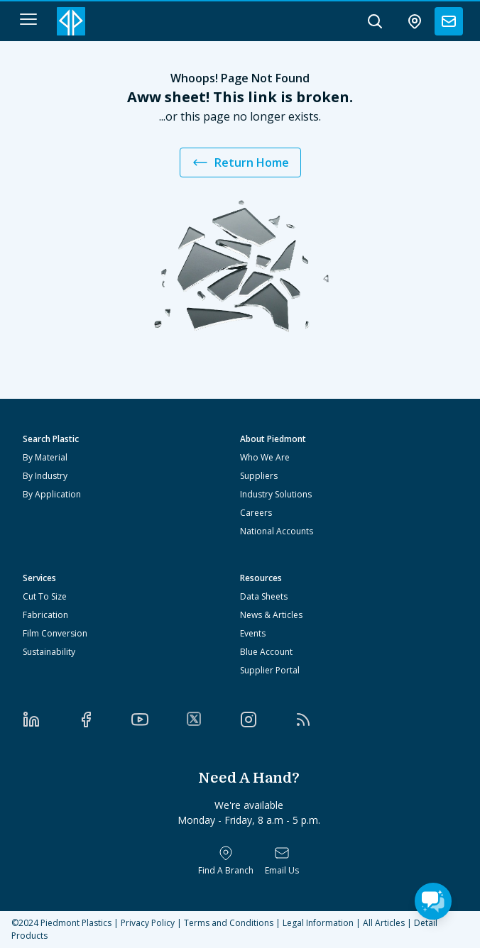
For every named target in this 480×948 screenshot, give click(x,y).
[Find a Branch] (225, 860)
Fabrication (45, 615)
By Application (52, 494)
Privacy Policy (148, 923)
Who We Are (265, 457)
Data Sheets (264, 596)
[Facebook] (104, 719)
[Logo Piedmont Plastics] (71, 21)
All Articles (384, 923)
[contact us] (449, 21)
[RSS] (322, 719)
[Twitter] (213, 719)
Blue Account (266, 652)
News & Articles (271, 615)
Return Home (240, 162)
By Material (45, 457)
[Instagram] (267, 719)
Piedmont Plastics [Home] (75, 923)
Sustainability (49, 652)
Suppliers (259, 476)
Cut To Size (45, 596)
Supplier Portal (270, 670)
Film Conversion (55, 633)
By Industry (45, 476)
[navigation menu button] (28, 19)
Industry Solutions (276, 494)
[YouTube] (158, 719)
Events (253, 633)
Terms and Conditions (228, 923)
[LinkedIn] (50, 719)
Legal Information (318, 923)
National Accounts (276, 531)
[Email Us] (282, 860)
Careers (256, 513)
